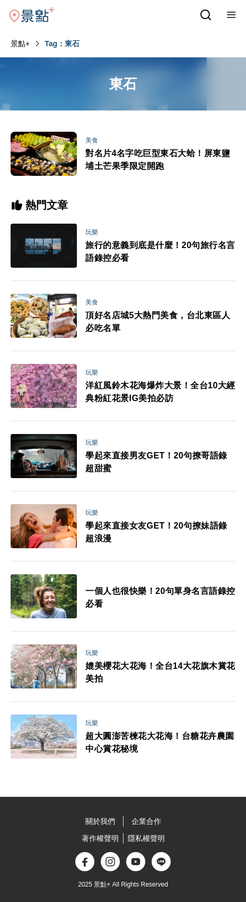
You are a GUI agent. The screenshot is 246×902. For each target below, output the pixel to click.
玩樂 (91, 232)
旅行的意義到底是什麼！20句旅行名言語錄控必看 (160, 251)
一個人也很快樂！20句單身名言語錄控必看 (160, 597)
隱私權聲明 (146, 838)
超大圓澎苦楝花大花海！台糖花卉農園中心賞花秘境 (159, 742)
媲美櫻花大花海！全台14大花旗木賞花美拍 (160, 672)
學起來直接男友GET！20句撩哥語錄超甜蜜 (156, 462)
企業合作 (146, 821)
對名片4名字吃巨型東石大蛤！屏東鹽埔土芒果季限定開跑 (157, 160)
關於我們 (100, 821)
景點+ (20, 43)
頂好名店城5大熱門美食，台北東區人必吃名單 (157, 322)
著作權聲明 (100, 838)
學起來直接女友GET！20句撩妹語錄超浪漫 (156, 532)
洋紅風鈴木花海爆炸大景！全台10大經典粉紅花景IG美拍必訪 (160, 392)
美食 (91, 140)
